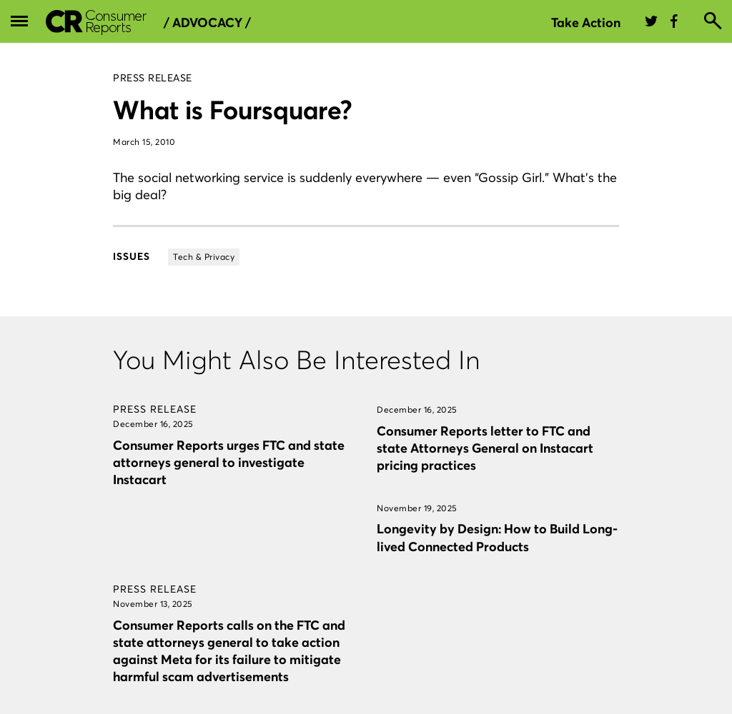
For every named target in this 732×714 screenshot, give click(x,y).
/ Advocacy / (207, 23)
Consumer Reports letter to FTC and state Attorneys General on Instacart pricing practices (485, 448)
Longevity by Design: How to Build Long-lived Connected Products (497, 537)
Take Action (585, 22)
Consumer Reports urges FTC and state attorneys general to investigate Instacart (229, 462)
